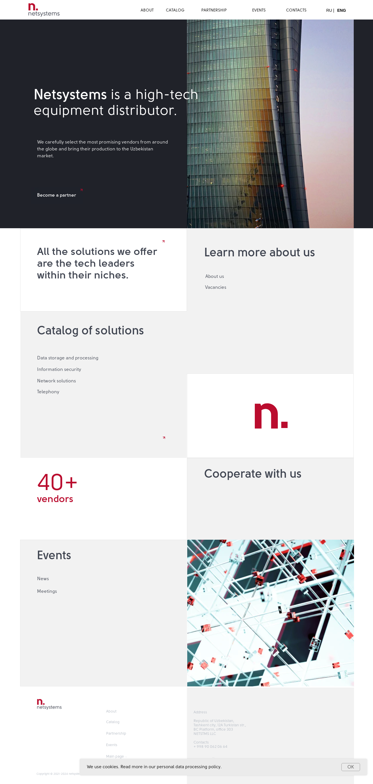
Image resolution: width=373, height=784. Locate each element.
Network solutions (56, 381)
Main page (115, 756)
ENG (341, 10)
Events (54, 555)
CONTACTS (296, 10)
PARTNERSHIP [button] (214, 10)
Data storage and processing (67, 358)
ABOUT (147, 10)
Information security (59, 369)
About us (214, 276)
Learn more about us (259, 252)
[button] (270, 499)
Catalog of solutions (90, 330)
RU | (330, 10)
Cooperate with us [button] (253, 474)
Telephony (48, 392)
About (111, 711)
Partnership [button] (116, 733)
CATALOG (175, 10)
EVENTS (259, 10)
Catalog (112, 722)
